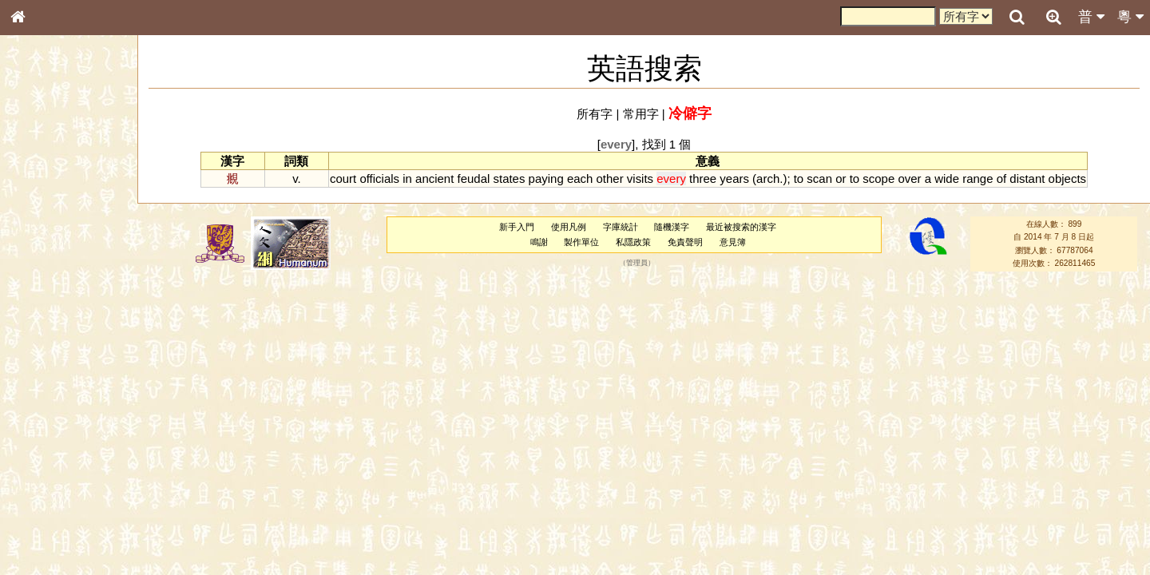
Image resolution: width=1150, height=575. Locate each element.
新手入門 (516, 227)
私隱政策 (633, 242)
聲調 (75, 428)
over (909, 178)
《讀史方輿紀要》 (58, 516)
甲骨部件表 (44, 244)
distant (1027, 178)
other (610, 178)
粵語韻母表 (44, 349)
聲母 (32, 428)
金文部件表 (44, 260)
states (509, 178)
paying (546, 178)
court (343, 178)
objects (1067, 178)
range (977, 178)
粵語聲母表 (44, 333)
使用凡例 (568, 227)
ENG (70, 176)
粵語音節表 (44, 317)
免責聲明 (685, 242)
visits (640, 178)
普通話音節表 (48, 443)
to (798, 178)
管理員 (637, 263)
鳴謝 (539, 242)
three (702, 178)
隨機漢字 (671, 227)
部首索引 (39, 214)
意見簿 (733, 242)
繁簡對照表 (44, 547)
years (734, 178)
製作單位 (581, 242)
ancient (434, 178)
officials (379, 178)
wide (946, 178)
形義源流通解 (48, 275)
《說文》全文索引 (58, 501)
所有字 (595, 114)
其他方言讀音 (48, 458)
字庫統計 (620, 227)
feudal (474, 178)
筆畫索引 (39, 229)
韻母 (54, 428)
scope (878, 178)
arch (767, 178)
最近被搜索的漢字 (741, 227)
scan (819, 178)
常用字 (641, 114)
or (840, 178)
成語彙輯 (39, 531)
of (1001, 178)
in (407, 178)
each (580, 178)
